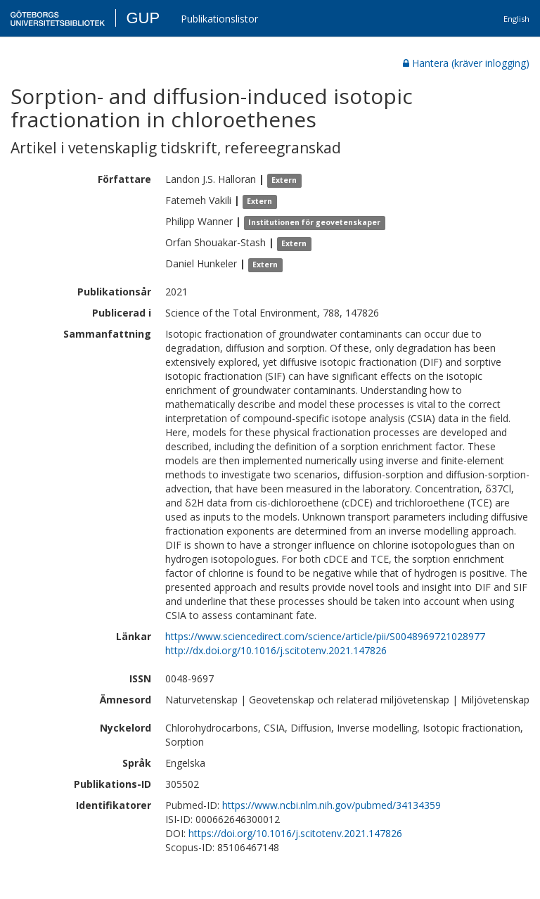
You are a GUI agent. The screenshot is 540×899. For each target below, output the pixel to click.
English (516, 18)
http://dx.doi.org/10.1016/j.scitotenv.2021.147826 (276, 650)
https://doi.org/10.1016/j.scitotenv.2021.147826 (295, 833)
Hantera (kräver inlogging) (466, 63)
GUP (143, 18)
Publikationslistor (219, 18)
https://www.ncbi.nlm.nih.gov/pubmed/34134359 (331, 805)
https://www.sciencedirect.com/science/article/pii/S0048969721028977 (325, 636)
